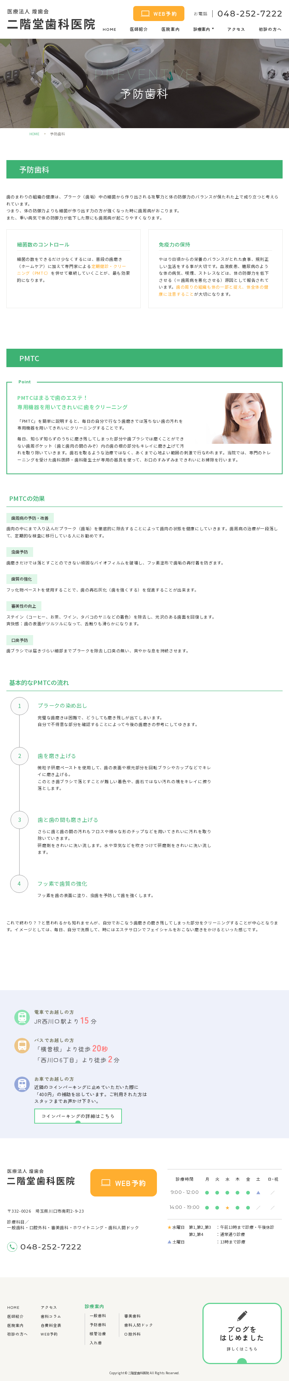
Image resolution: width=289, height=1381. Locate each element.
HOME (109, 29)
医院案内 (170, 29)
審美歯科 (132, 1316)
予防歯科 (98, 1324)
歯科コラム (51, 1316)
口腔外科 (132, 1334)
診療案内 (201, 29)
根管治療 (98, 1333)
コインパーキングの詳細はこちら (77, 1116)
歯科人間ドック (138, 1325)
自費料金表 (51, 1325)
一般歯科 (98, 1315)
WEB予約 (159, 13)
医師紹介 (139, 29)
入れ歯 (96, 1342)
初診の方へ (270, 29)
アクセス (236, 29)
